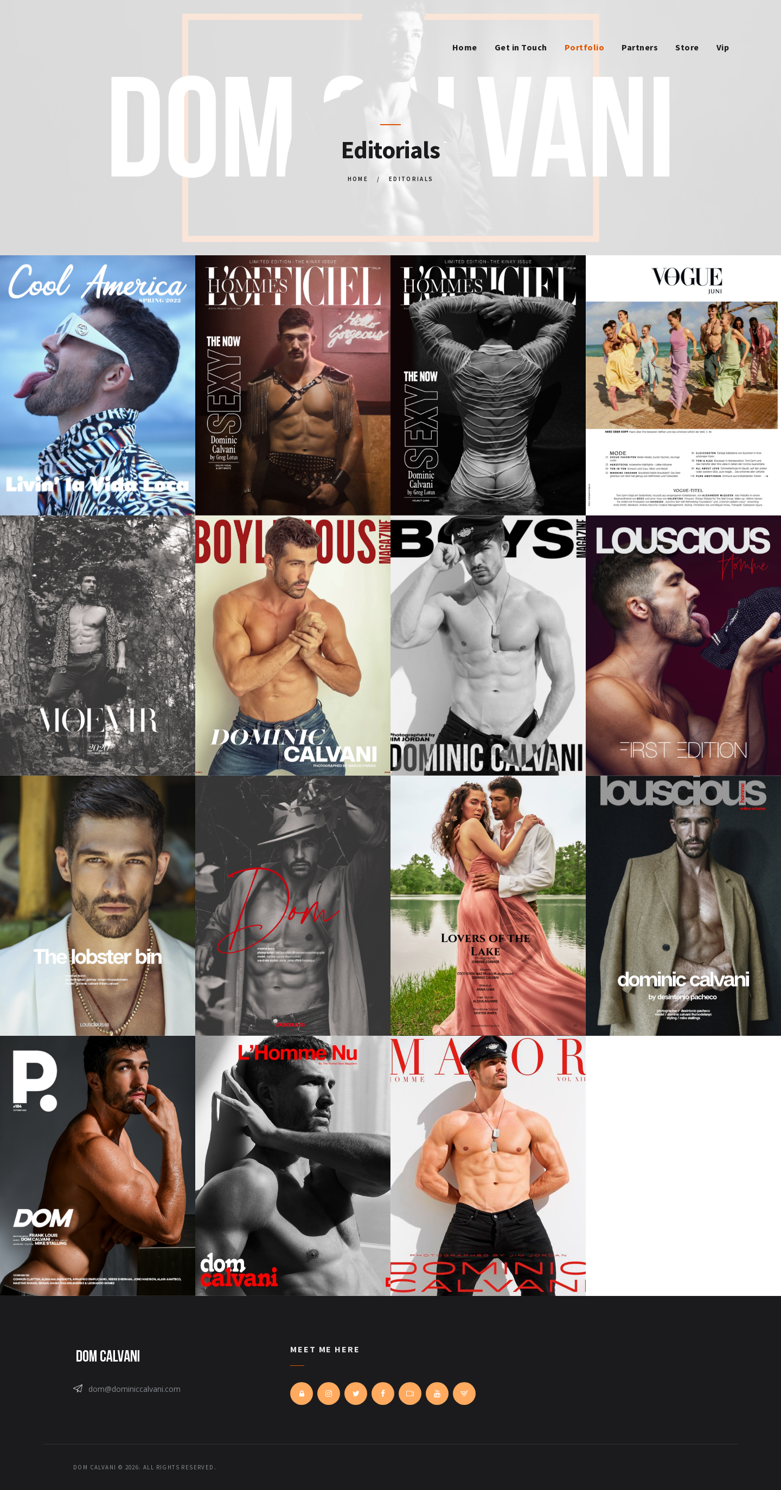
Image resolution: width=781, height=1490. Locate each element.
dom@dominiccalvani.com (134, 1389)
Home (358, 179)
